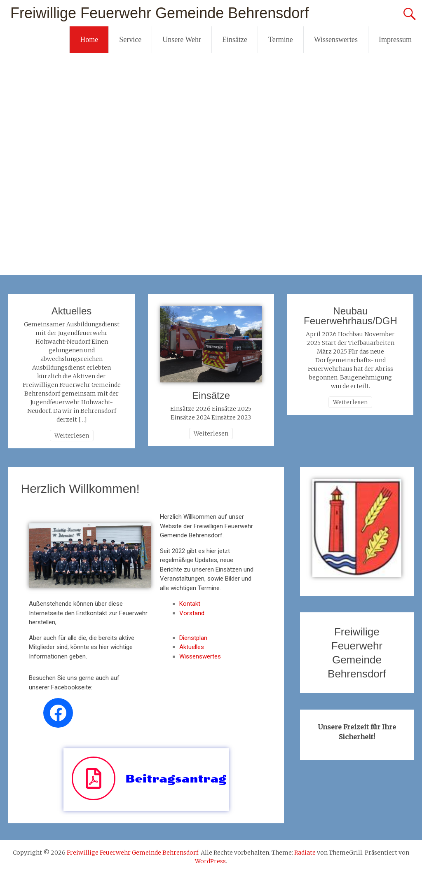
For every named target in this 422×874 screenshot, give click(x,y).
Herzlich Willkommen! (80, 488)
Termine (280, 39)
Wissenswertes (336, 39)
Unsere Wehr (181, 39)
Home (89, 39)
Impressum (395, 39)
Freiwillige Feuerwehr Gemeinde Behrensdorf (159, 13)
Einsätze (234, 39)
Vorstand (191, 613)
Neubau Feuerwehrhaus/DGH (350, 315)
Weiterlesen (71, 435)
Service (130, 39)
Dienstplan (193, 638)
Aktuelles (71, 310)
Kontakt (189, 603)
